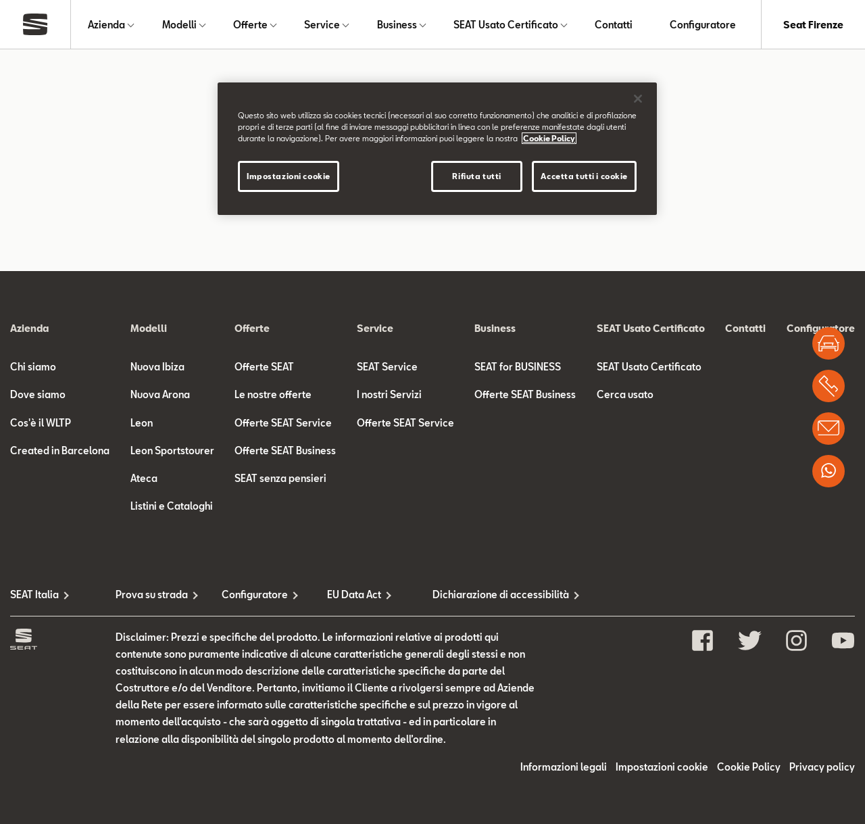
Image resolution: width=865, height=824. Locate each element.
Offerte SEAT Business (285, 450)
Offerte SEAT (264, 366)
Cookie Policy (749, 767)
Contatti (614, 24)
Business (397, 24)
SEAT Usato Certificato (505, 24)
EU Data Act (354, 594)
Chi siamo (33, 366)
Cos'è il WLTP (40, 423)
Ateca (143, 478)
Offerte (250, 24)
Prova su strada (152, 594)
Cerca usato (625, 394)
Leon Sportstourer (172, 450)
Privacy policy (822, 767)
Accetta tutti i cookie (584, 176)
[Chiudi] (638, 99)
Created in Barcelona (59, 450)
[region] (437, 148)
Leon (141, 423)
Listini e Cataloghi (171, 506)
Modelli (179, 24)
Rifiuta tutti (476, 176)
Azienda (106, 24)
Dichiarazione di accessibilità (485, 594)
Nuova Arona (160, 394)
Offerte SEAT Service (283, 423)
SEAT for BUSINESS (517, 366)
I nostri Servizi (389, 394)
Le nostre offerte (273, 394)
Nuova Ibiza (157, 366)
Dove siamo (38, 394)
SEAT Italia (34, 594)
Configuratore (703, 24)
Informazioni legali (563, 767)
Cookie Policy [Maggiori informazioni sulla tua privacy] (549, 138)
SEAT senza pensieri (280, 478)
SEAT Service (387, 366)
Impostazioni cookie (662, 767)
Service (322, 24)
